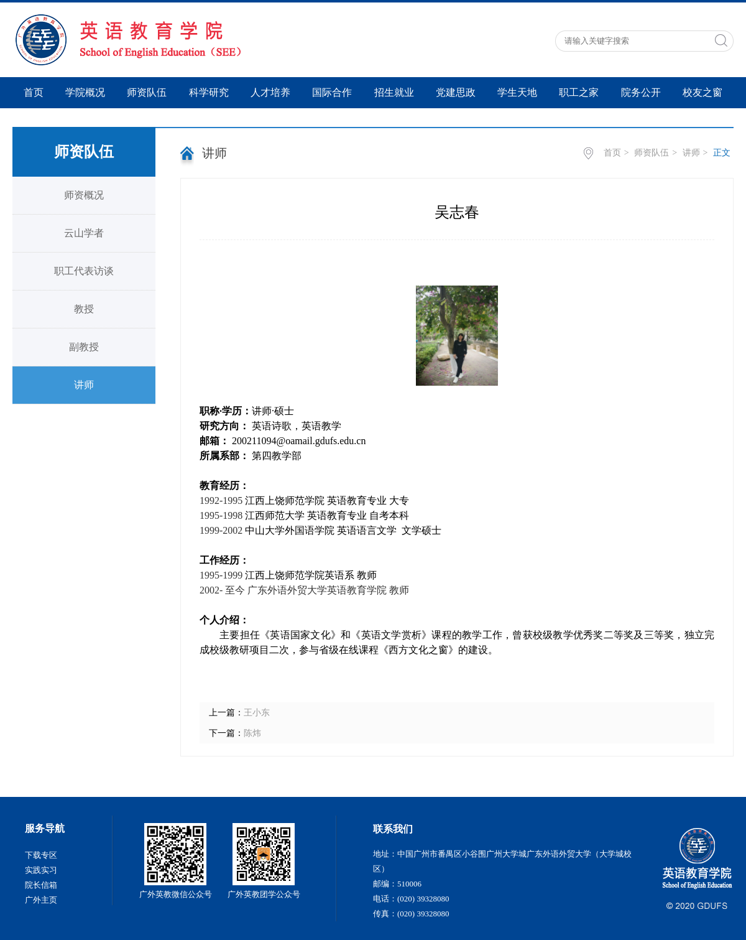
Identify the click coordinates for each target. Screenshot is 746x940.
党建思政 (456, 92)
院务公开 (641, 92)
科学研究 (209, 92)
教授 (84, 309)
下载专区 (41, 855)
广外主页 (41, 900)
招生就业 (394, 92)
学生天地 (517, 92)
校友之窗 (702, 92)
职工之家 (579, 92)
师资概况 (84, 195)
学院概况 (85, 92)
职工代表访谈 (84, 271)
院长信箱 (41, 885)
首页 (34, 92)
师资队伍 (147, 92)
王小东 (257, 712)
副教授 (84, 347)
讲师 (84, 384)
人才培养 (270, 92)
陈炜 (252, 733)
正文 (721, 152)
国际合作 (332, 92)
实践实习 (41, 870)
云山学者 (84, 233)
